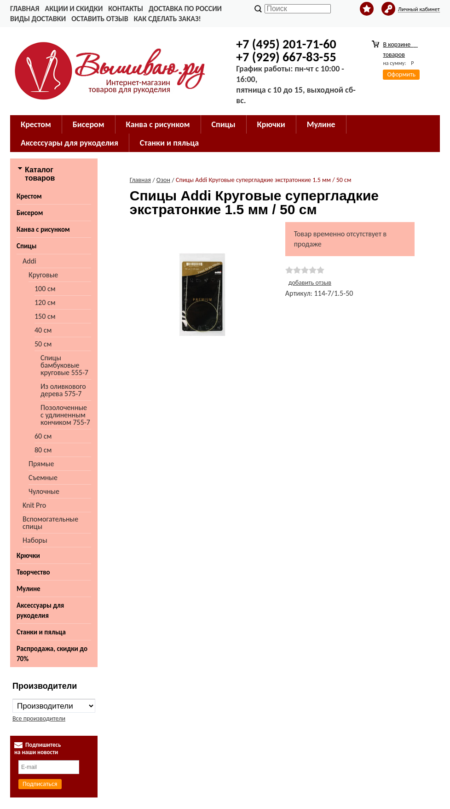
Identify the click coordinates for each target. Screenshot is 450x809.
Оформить (401, 74)
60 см (43, 436)
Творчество (33, 572)
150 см (45, 316)
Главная (24, 8)
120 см (45, 302)
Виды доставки (38, 18)
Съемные (43, 477)
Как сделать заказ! (167, 18)
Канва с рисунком (158, 124)
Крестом (36, 124)
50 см (43, 344)
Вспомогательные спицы (50, 523)
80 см (43, 450)
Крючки (271, 124)
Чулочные (44, 491)
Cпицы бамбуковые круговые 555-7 (64, 365)
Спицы (224, 124)
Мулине (321, 124)
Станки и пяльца (169, 143)
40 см (43, 330)
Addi (29, 261)
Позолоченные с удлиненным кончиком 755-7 (65, 415)
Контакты (125, 8)
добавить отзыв (309, 283)
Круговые (43, 274)
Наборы (35, 540)
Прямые (41, 463)
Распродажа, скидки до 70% (52, 654)
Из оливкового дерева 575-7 (63, 390)
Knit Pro (34, 505)
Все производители (38, 718)
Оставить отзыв (99, 18)
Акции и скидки (74, 8)
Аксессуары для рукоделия (69, 143)
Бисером (88, 124)
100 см (45, 288)
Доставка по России (185, 8)
